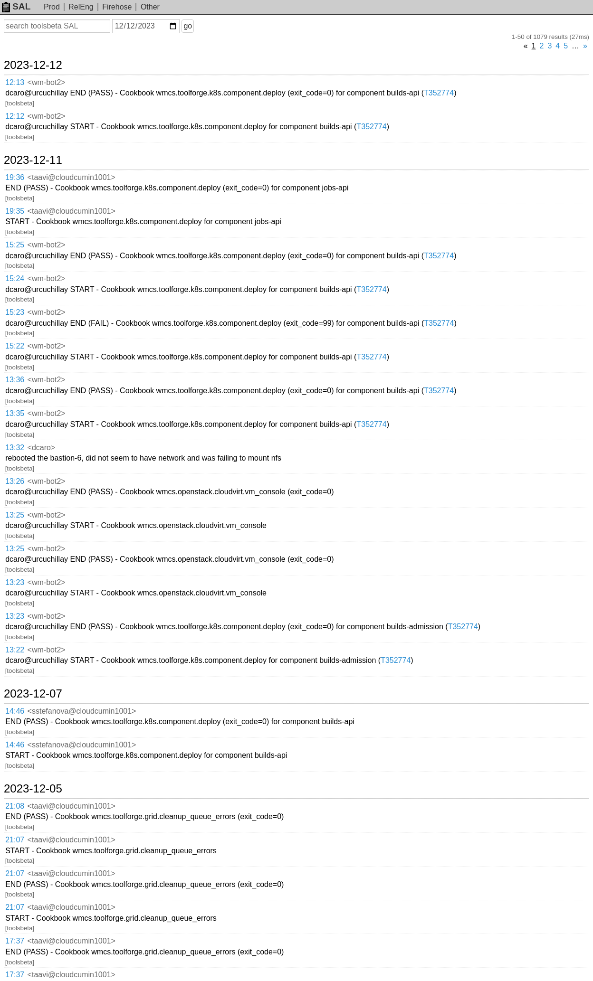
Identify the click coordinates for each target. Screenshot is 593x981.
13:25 (14, 515)
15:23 (14, 312)
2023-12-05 (33, 788)
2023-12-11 (33, 160)
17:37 (14, 941)
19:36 (14, 177)
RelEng (80, 7)
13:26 (14, 481)
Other (150, 7)
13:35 (14, 413)
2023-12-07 (33, 694)
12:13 (14, 82)
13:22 (14, 650)
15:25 (14, 245)
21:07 (14, 840)
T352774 (439, 93)
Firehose (117, 7)
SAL (16, 6)
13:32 (14, 447)
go (187, 26)
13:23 (14, 582)
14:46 (14, 711)
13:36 (14, 380)
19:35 (14, 211)
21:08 (14, 806)
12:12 (14, 116)
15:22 (14, 346)
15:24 (14, 278)
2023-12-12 (33, 65)
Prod (52, 7)
